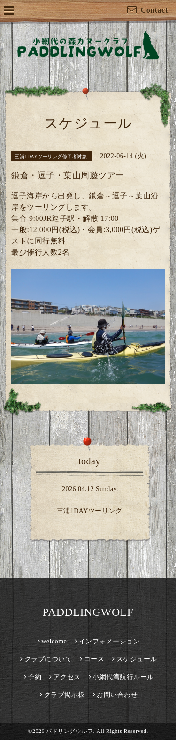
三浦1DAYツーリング (89, 510)
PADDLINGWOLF (87, 612)
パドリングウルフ (69, 731)
